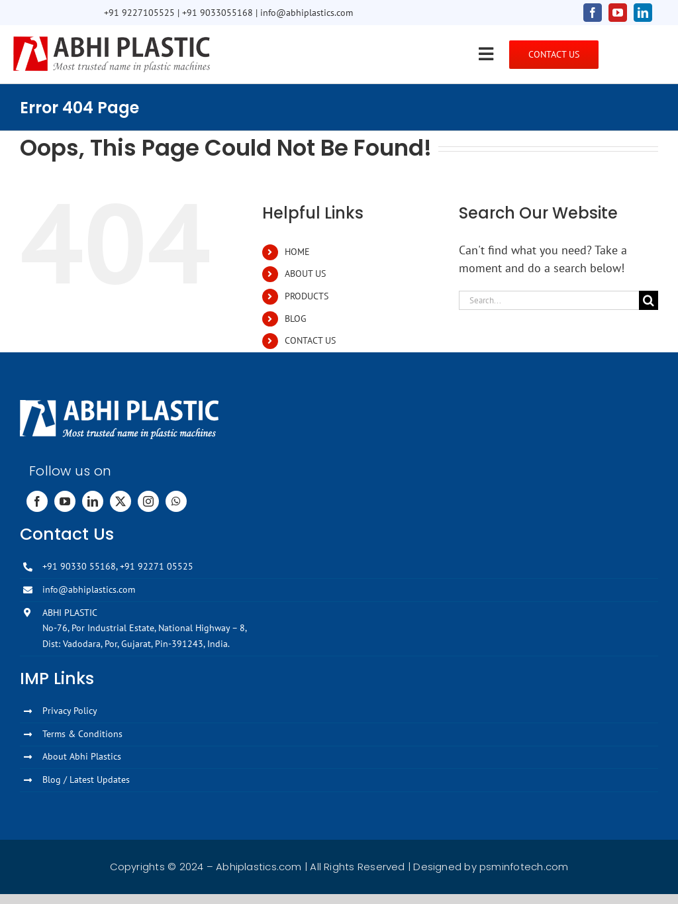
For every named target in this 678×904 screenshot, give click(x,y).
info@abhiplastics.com (306, 13)
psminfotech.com (523, 867)
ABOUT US (305, 273)
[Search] (648, 300)
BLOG (296, 319)
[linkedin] (643, 12)
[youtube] (617, 12)
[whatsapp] (176, 501)
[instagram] (148, 501)
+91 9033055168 (217, 13)
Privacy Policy (69, 711)
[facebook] (592, 12)
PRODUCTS (306, 296)
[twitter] (120, 501)
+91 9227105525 (139, 13)
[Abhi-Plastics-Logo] (112, 40)
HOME (297, 252)
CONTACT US (310, 340)
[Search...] (549, 300)
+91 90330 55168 (79, 566)
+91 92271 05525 (156, 566)
